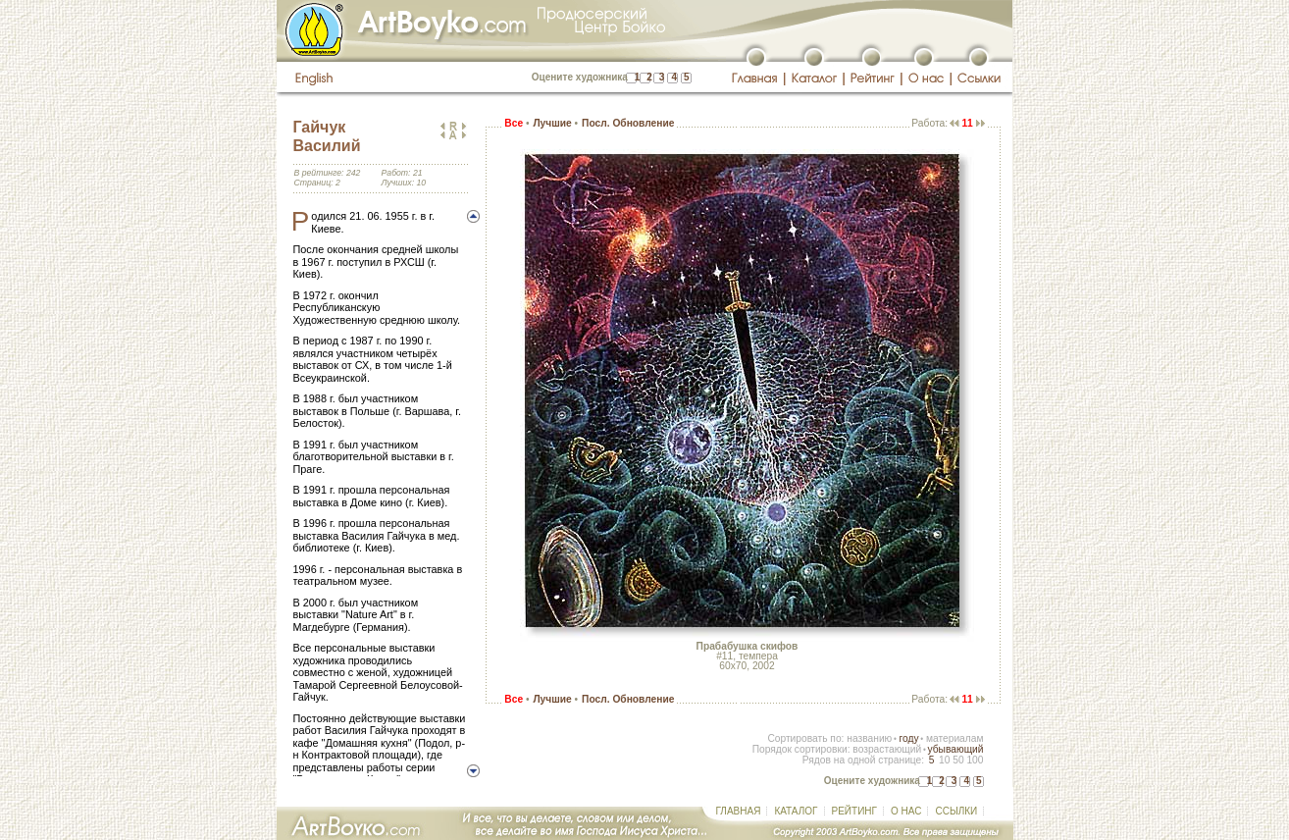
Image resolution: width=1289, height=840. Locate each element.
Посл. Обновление (628, 123)
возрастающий (886, 749)
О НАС (906, 811)
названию (869, 738)
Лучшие (552, 123)
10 (944, 760)
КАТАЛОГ (795, 811)
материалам (955, 738)
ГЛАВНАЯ (738, 811)
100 (974, 760)
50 (958, 760)
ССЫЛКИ (956, 811)
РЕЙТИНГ (854, 811)
